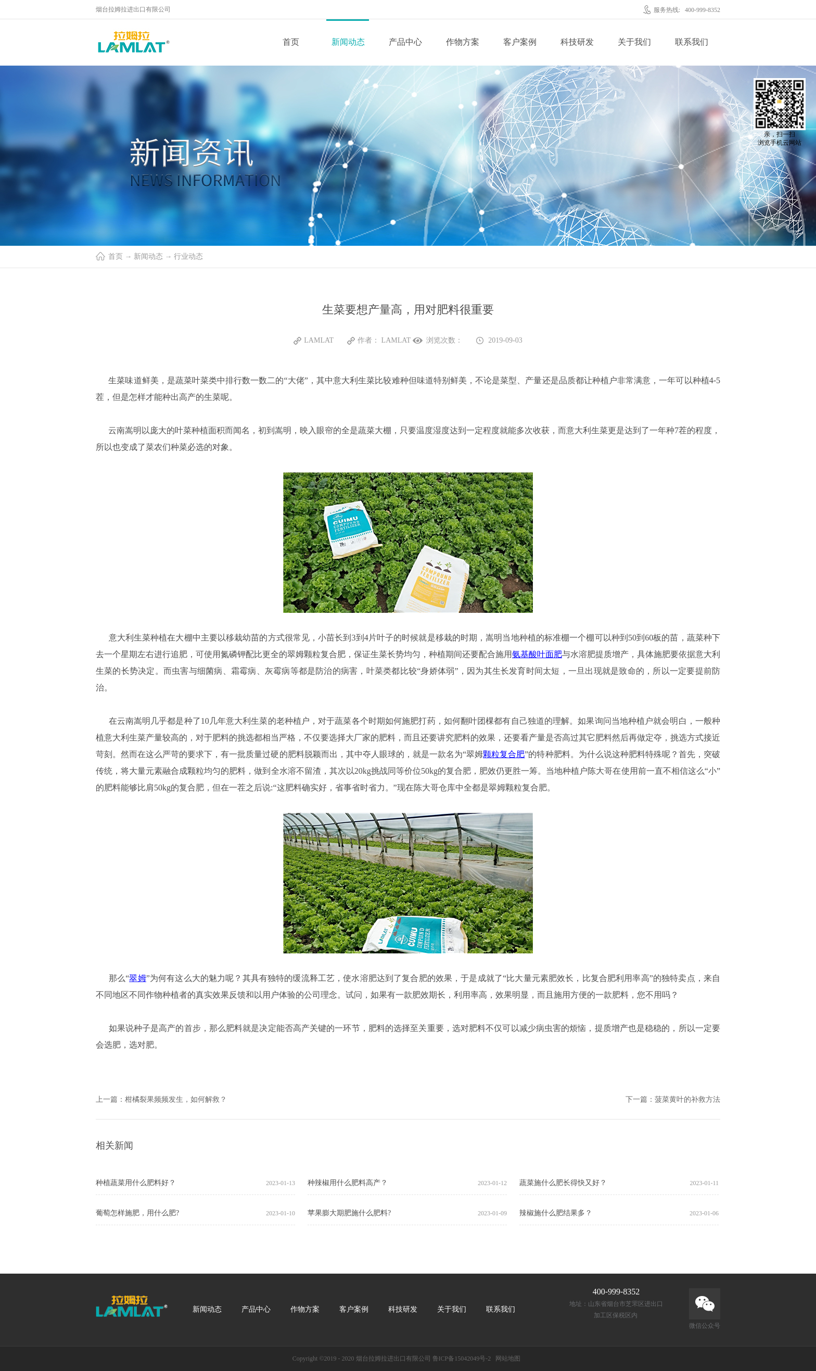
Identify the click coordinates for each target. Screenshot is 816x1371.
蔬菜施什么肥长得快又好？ (563, 1183)
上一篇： (161, 1099)
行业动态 (188, 256)
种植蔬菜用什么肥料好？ (136, 1183)
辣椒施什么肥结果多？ (555, 1213)
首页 (291, 41)
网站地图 (506, 1358)
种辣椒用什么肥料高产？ (348, 1183)
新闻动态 (148, 256)
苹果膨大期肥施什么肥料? (349, 1213)
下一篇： (673, 1099)
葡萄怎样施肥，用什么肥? (137, 1213)
